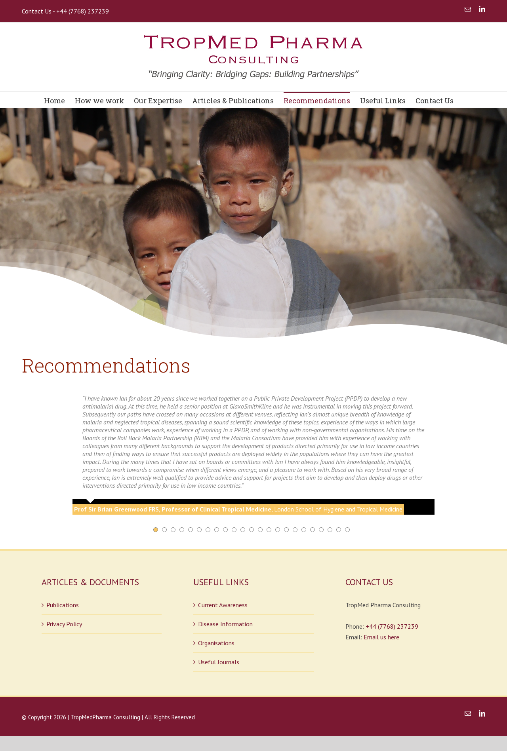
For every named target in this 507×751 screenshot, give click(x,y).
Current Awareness (223, 604)
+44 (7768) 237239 (392, 626)
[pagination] (155, 529)
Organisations (216, 642)
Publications (62, 604)
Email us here (381, 637)
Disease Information (225, 623)
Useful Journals (218, 661)
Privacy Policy (64, 623)
